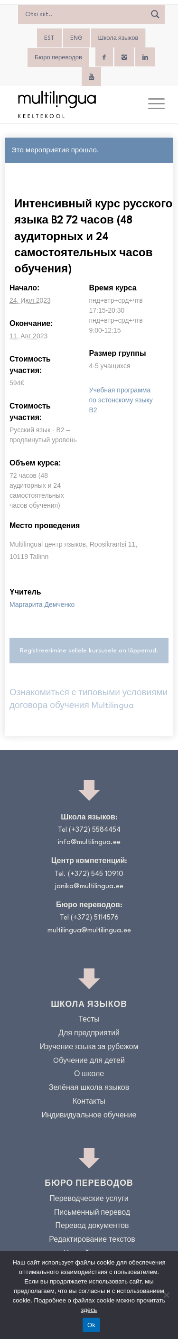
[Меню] (152, 104)
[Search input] (84, 14)
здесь (89, 1309)
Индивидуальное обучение (88, 1115)
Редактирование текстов (92, 1240)
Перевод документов (92, 1226)
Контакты (89, 1102)
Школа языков (118, 38)
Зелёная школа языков (89, 1088)
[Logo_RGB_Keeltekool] (73, 104)
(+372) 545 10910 (95, 874)
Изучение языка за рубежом (89, 1047)
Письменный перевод (92, 1213)
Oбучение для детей (89, 1061)
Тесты (89, 1019)
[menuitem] (49, 38)
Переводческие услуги (88, 1199)
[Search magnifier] (155, 14)
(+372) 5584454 (95, 830)
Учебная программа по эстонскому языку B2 (121, 400)
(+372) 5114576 (95, 917)
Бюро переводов (58, 58)
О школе (89, 1074)
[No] (166, 1295)
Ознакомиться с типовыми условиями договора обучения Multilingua (88, 699)
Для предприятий (89, 1033)
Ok (91, 1325)
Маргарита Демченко (42, 604)
